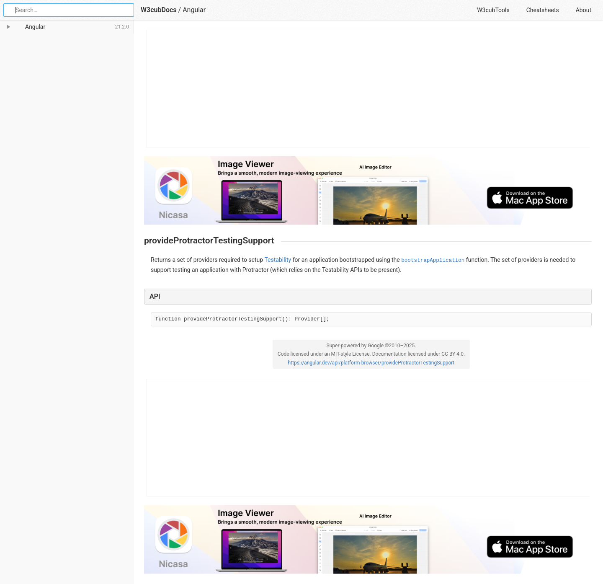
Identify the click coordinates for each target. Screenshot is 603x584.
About (583, 10)
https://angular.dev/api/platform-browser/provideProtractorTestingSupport (371, 363)
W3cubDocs (159, 10)
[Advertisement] (368, 88)
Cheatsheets (542, 10)
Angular (194, 10)
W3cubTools (493, 10)
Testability (277, 259)
